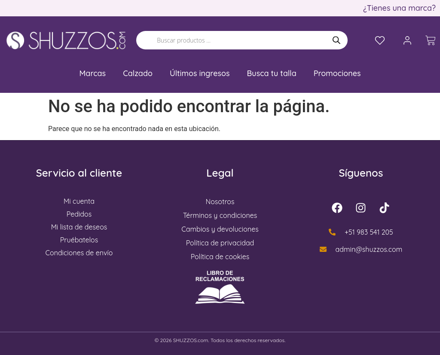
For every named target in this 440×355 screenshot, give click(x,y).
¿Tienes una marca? (399, 8)
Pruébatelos (79, 240)
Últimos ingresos (200, 73)
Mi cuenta (79, 201)
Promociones (337, 73)
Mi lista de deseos (79, 227)
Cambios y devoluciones (219, 229)
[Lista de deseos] (379, 40)
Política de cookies (220, 256)
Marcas (92, 73)
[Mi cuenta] (407, 40)
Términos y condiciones (220, 215)
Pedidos (79, 214)
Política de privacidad (220, 243)
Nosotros (220, 201)
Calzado (138, 73)
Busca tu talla (271, 73)
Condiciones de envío (79, 252)
